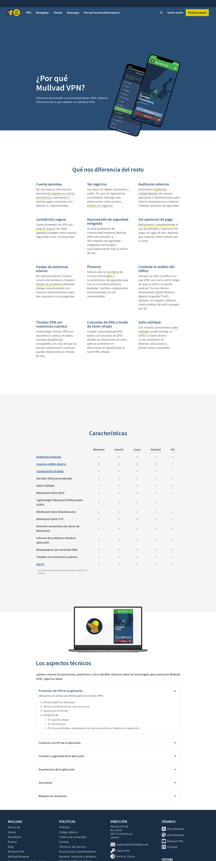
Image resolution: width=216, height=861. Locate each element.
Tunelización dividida (49, 471)
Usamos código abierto (51, 464)
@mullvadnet (173, 828)
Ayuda (12, 832)
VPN (28, 12)
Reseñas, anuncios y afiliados (77, 856)
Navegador (42, 12)
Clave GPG (119, 850)
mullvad (169, 846)
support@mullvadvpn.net (129, 844)
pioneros (113, 272)
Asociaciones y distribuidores (77, 851)
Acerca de (14, 827)
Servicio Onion (122, 856)
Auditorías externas (48, 457)
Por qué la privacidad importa (102, 12)
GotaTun (48, 710)
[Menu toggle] (16, 12)
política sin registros (100, 205)
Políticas (64, 827)
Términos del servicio (72, 847)
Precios (58, 12)
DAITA (159, 292)
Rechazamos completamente (156, 224)
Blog (11, 847)
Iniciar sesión (175, 12)
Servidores (14, 837)
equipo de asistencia (49, 284)
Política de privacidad (72, 837)
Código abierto (68, 832)
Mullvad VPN (16, 851)
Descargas (73, 12)
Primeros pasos (197, 12)
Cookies (64, 842)
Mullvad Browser (18, 856)
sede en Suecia (45, 228)
